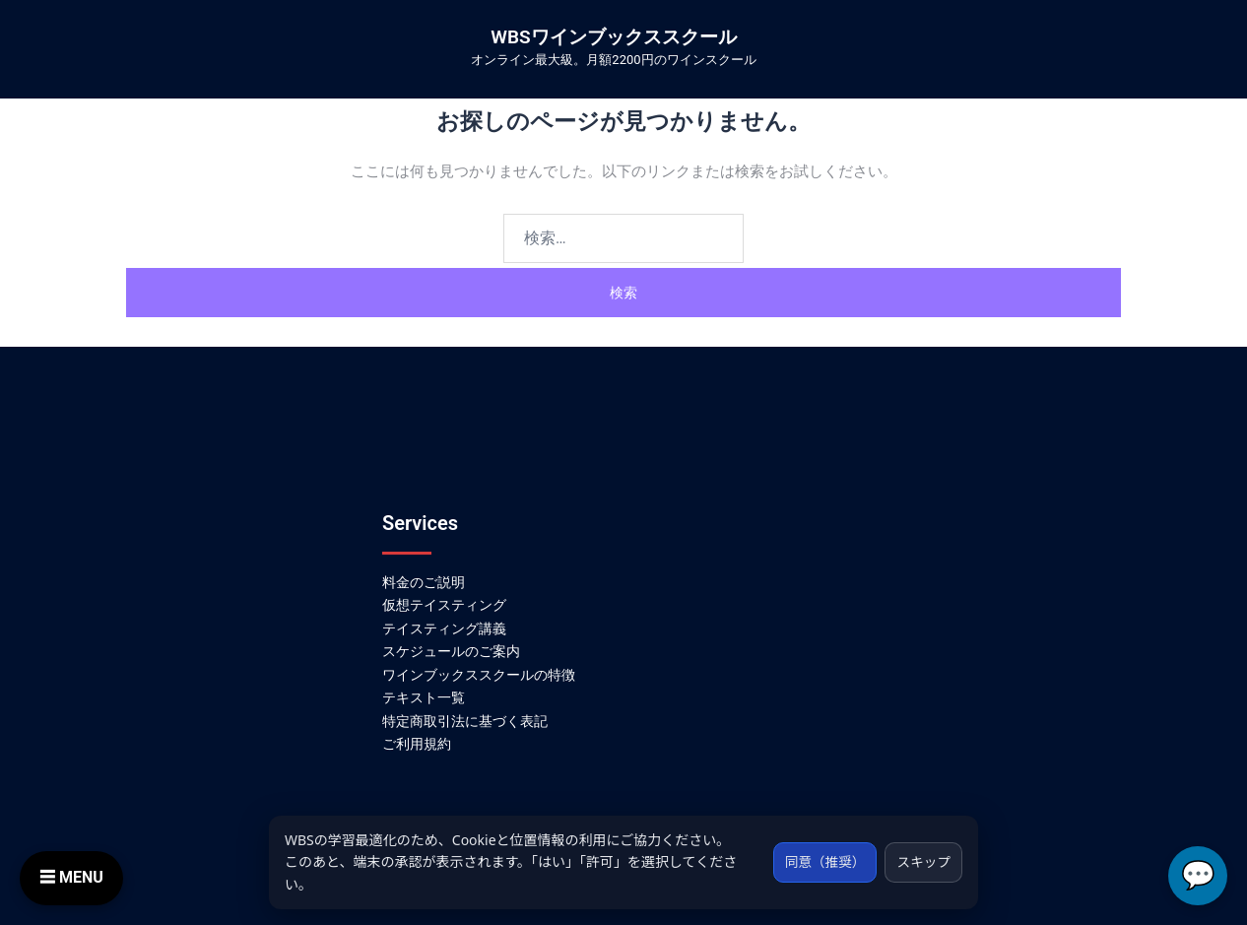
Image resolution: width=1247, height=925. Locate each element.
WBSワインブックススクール (613, 37)
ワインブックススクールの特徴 (478, 675)
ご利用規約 (416, 744)
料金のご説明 (423, 582)
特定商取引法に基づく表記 (465, 721)
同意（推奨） (819, 861)
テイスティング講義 (444, 628)
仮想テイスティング (444, 605)
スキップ (922, 861)
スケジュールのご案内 (451, 651)
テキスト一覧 (423, 697)
